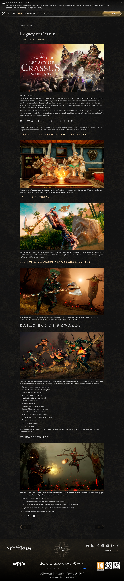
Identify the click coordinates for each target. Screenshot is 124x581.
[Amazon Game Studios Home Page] (19, 564)
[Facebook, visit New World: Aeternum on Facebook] (102, 545)
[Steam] (78, 564)
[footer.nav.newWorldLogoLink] (18, 547)
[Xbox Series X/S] (62, 564)
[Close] (121, 2)
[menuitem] (11, 14)
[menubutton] (111, 550)
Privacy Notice (45, 568)
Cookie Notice (53, 568)
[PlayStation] (46, 563)
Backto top (62, 549)
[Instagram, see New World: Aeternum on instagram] (112, 545)
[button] (62, 68)
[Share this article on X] (28, 516)
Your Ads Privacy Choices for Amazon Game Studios (72, 568)
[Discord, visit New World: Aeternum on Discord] (87, 545)
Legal (39, 568)
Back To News (27, 25)
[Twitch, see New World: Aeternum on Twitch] (92, 545)
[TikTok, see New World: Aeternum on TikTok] (117, 545)
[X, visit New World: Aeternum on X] (97, 545)
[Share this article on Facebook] (34, 516)
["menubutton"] (11, 14)
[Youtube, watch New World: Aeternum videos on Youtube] (107, 545)
